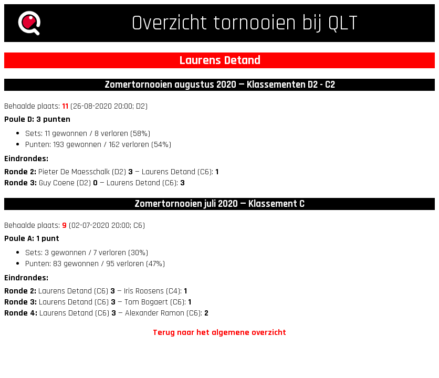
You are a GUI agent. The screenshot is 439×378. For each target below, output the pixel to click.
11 (65, 106)
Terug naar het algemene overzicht (219, 332)
